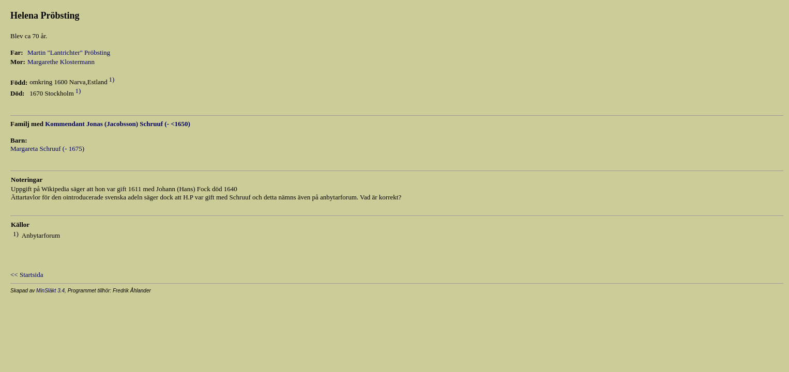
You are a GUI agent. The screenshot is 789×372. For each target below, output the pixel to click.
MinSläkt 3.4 (50, 290)
